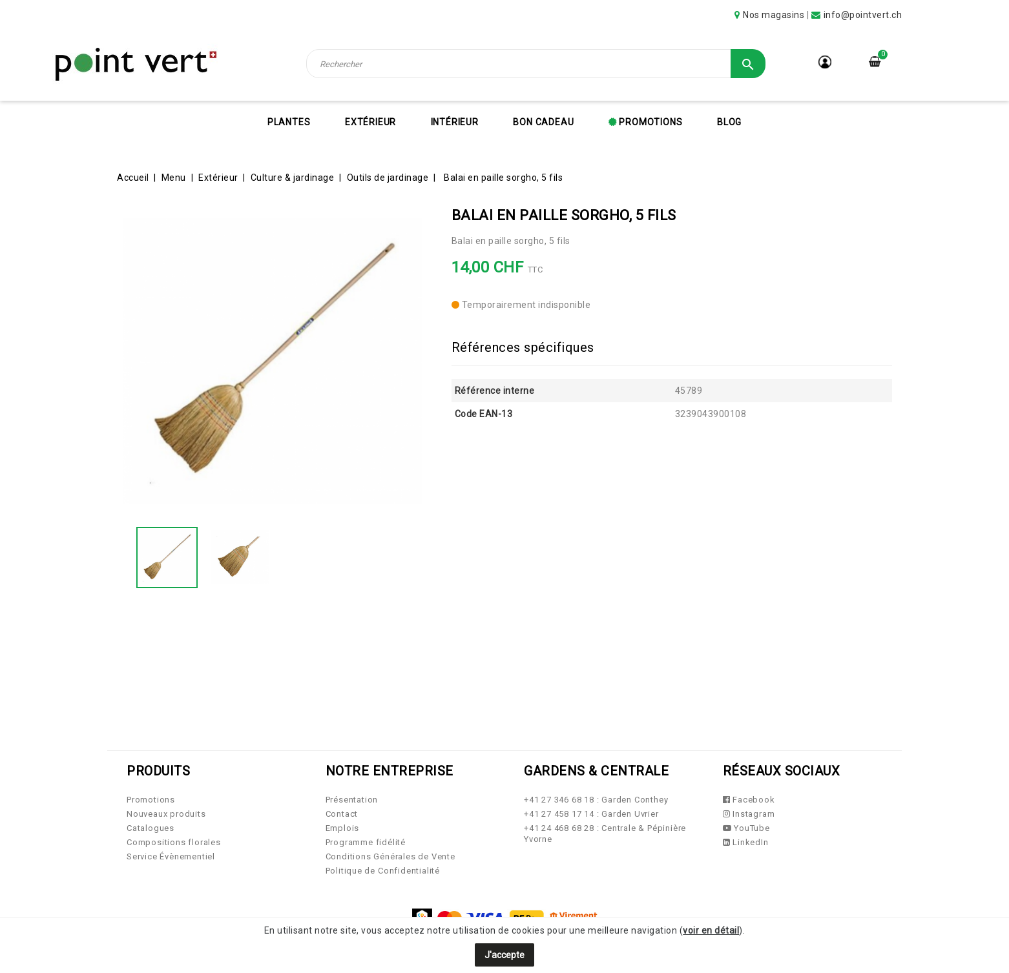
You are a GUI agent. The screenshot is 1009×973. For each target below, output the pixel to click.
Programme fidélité (366, 842)
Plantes (289, 122)
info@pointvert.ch (863, 15)
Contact (342, 814)
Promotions (650, 122)
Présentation (352, 799)
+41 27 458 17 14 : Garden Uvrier (591, 814)
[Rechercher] (536, 63)
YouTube (746, 828)
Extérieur (370, 122)
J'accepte (504, 955)
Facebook (749, 799)
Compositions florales (174, 842)
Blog (729, 122)
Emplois (343, 828)
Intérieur (455, 122)
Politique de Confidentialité (383, 871)
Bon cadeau (543, 122)
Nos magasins (773, 15)
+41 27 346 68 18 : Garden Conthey (596, 799)
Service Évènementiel (171, 856)
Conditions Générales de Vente (390, 856)
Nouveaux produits (166, 814)
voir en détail (711, 930)
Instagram (749, 814)
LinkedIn (746, 842)
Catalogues (150, 828)
